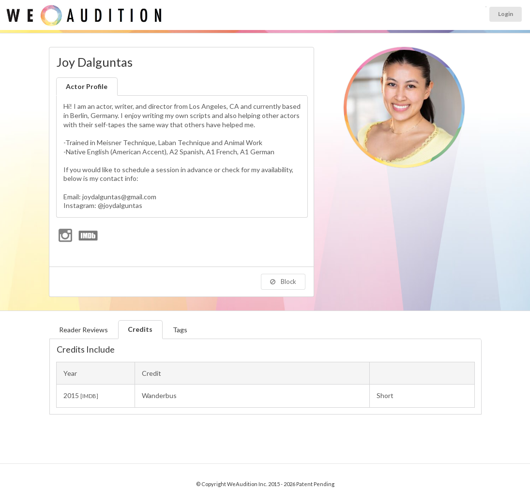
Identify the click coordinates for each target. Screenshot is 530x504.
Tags (180, 330)
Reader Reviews (83, 330)
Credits (140, 329)
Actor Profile (86, 86)
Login (505, 13)
